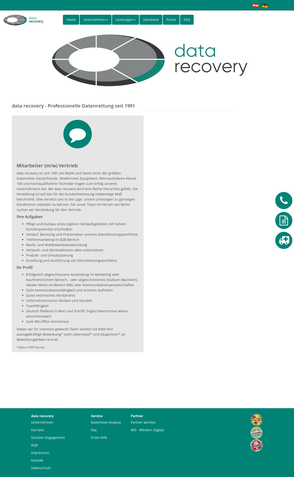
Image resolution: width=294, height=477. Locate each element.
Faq (94, 430)
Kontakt (37, 460)
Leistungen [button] (125, 19)
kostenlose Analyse (106, 422)
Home (71, 19)
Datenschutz (41, 468)
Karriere (37, 430)
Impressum (40, 452)
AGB (34, 445)
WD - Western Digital (147, 430)
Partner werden (143, 422)
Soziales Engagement (48, 437)
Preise (171, 19)
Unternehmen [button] (95, 19)
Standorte (151, 19)
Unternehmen (42, 422)
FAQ (187, 19)
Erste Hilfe (99, 437)
